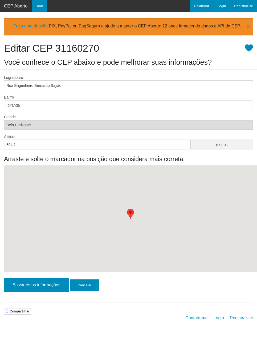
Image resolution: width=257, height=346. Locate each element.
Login (221, 6)
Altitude (10, 137)
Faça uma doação (31, 26)
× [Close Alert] (248, 27)
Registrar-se (243, 6)
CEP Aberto (16, 6)
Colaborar (201, 6)
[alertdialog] (128, 26)
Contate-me (196, 318)
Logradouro (13, 77)
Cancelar (84, 285)
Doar (39, 6)
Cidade (10, 117)
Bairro (9, 97)
